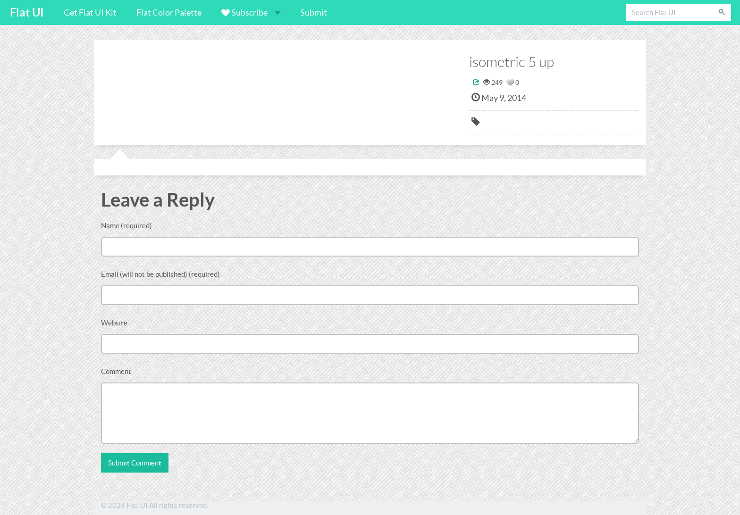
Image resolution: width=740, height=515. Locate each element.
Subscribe (250, 12)
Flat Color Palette (169, 12)
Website (114, 323)
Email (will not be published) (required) (160, 274)
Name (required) (126, 226)
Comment (116, 371)
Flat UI (27, 12)
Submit (313, 12)
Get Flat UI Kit (90, 12)
